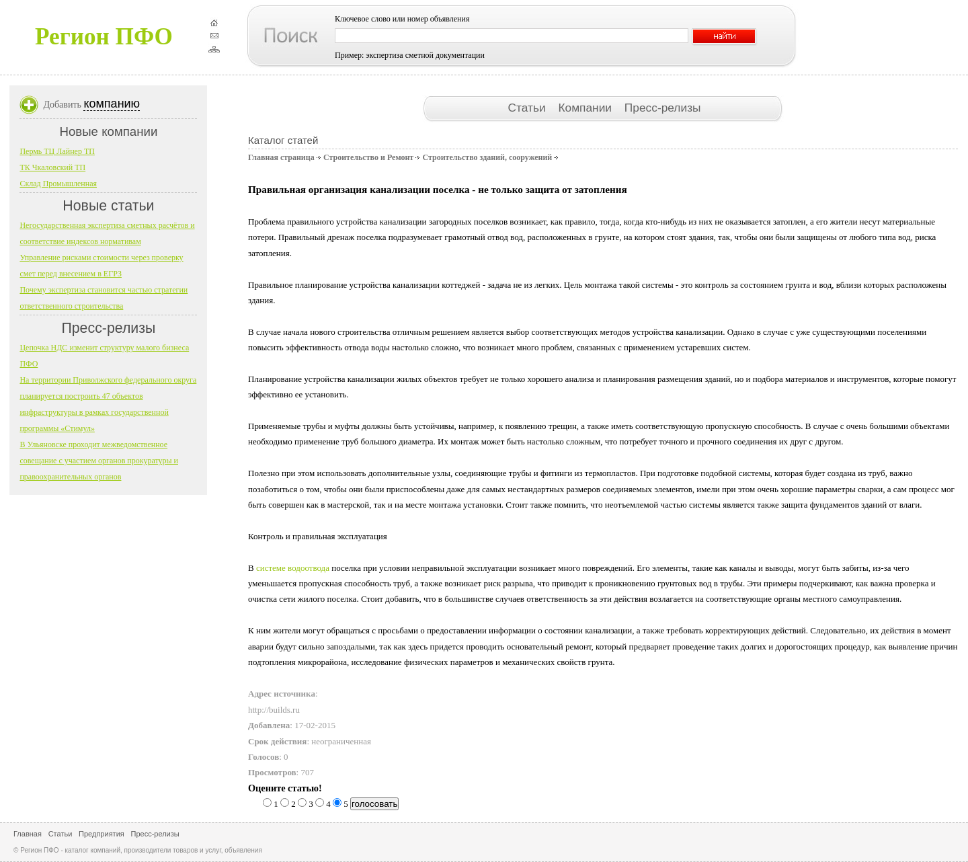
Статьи (528, 107)
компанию (111, 103)
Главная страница (281, 157)
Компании (586, 107)
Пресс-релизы (662, 107)
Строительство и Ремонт (368, 157)
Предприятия (101, 834)
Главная (27, 834)
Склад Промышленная (58, 183)
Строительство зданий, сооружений (487, 157)
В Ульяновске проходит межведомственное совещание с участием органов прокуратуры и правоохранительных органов (98, 460)
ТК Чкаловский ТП (52, 167)
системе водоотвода (292, 568)
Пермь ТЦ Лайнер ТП (57, 151)
